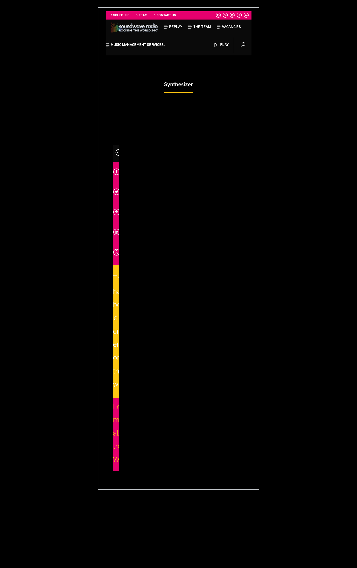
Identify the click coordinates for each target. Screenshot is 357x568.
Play (220, 45)
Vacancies (231, 27)
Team (141, 15)
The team (202, 27)
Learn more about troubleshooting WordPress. (116, 504)
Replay (175, 27)
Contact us (164, 15)
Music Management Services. (138, 45)
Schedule (119, 15)
